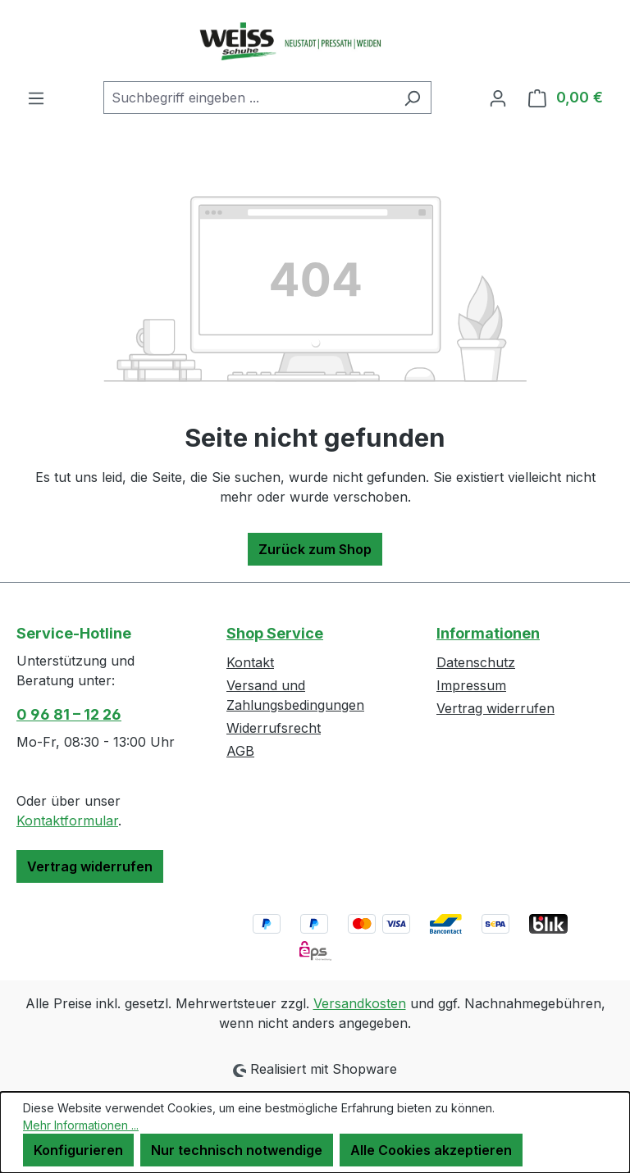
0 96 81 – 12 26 (68, 714)
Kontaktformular (67, 820)
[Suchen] (412, 97)
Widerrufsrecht (273, 728)
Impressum (471, 685)
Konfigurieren (78, 1150)
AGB (240, 751)
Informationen (488, 633)
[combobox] (248, 97)
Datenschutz (475, 662)
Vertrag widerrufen (90, 866)
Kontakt (250, 662)
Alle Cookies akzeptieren (431, 1150)
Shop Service (274, 633)
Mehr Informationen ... (81, 1125)
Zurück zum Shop (315, 549)
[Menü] (36, 97)
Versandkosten (359, 1003)
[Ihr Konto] (498, 97)
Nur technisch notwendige (236, 1150)
